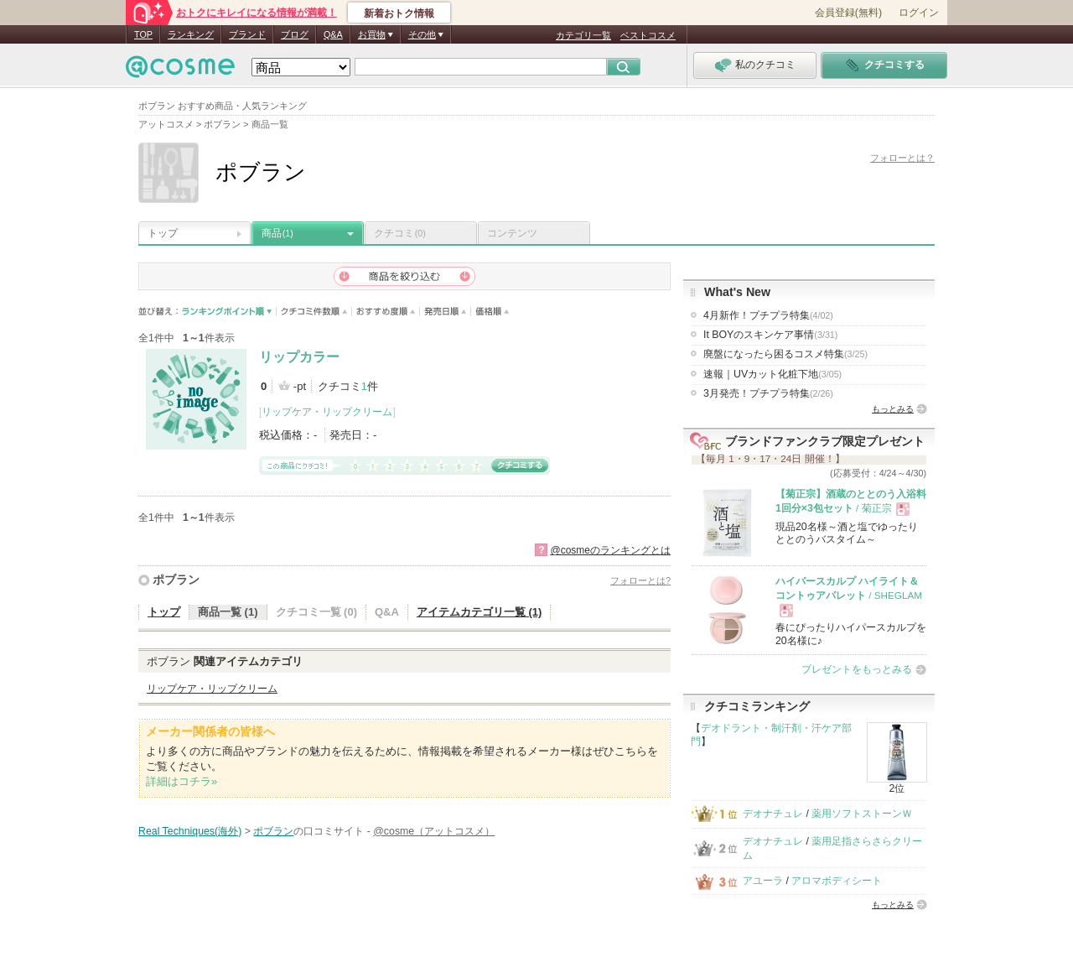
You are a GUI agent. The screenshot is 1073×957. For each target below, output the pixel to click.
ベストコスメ (648, 35)
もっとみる (893, 408)
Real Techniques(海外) (189, 831)
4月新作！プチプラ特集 (768, 315)
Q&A (333, 34)
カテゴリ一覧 (583, 35)
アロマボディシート (836, 881)
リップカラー (299, 357)
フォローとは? (640, 580)
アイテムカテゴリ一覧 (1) (479, 612)
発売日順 (445, 311)
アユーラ (763, 881)
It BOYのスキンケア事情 (770, 335)
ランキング (191, 34)
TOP (143, 34)
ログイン (919, 12)
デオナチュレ (773, 813)
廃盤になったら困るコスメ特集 (785, 354)
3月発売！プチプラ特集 (768, 393)
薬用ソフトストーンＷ (861, 813)
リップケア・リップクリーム (327, 412)
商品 (277, 233)
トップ (163, 233)
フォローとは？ (902, 158)
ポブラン (176, 579)
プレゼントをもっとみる (856, 669)
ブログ (294, 34)
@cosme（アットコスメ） (434, 831)
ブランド (247, 34)
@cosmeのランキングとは (610, 550)
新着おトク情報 (399, 13)
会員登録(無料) (848, 12)
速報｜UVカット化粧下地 (772, 374)
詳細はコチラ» (181, 781)
